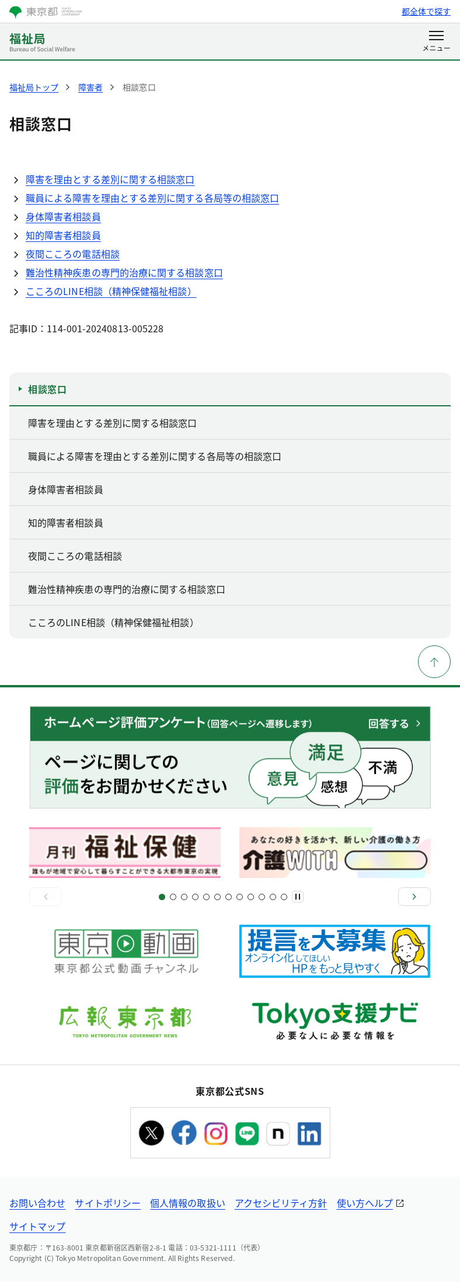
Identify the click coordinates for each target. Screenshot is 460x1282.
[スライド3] (173, 897)
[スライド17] (251, 897)
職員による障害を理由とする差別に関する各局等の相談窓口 (152, 198)
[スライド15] (239, 897)
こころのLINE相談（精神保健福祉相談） (111, 291)
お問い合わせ (37, 1203)
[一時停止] (298, 896)
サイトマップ (37, 1226)
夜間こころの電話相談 (73, 254)
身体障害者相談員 (63, 216)
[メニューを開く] (436, 42)
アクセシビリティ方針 (281, 1203)
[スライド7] (195, 897)
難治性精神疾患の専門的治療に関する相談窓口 (124, 272)
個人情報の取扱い (187, 1203)
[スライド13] (228, 897)
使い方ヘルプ (365, 1203)
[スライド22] (284, 897)
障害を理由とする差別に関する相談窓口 (110, 179)
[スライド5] (184, 897)
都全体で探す (426, 11)
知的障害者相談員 (63, 235)
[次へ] (414, 896)
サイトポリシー (108, 1203)
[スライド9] (206, 897)
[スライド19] (262, 897)
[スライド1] (162, 897)
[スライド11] (217, 897)
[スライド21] (273, 897)
